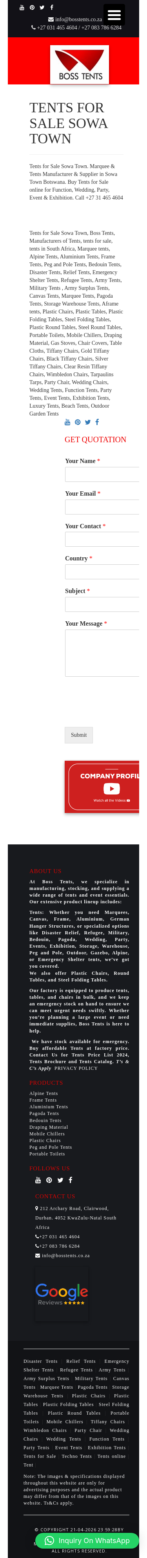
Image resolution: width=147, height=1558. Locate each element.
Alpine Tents (43, 1093)
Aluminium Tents (48, 1106)
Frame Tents (43, 1100)
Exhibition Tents (108, 1447)
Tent (28, 1465)
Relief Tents (83, 1361)
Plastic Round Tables (76, 1413)
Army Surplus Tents (47, 1378)
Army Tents (113, 1370)
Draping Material (48, 1127)
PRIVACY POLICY (76, 1068)
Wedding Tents (65, 1439)
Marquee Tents (57, 1387)
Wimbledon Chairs (47, 1430)
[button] (87, 1541)
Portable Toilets (47, 1154)
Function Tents (108, 1439)
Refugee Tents (77, 1370)
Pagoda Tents (44, 1113)
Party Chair (89, 1430)
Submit (79, 735)
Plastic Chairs (45, 1140)
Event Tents (70, 1447)
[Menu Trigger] (114, 15)
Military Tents (92, 1378)
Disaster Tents (43, 1361)
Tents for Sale (40, 1456)
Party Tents (38, 1447)
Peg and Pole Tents (50, 1147)
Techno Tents (77, 1456)
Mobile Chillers (47, 1134)
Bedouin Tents (45, 1120)
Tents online (112, 1456)
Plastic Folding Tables (69, 1404)
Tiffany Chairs (109, 1421)
